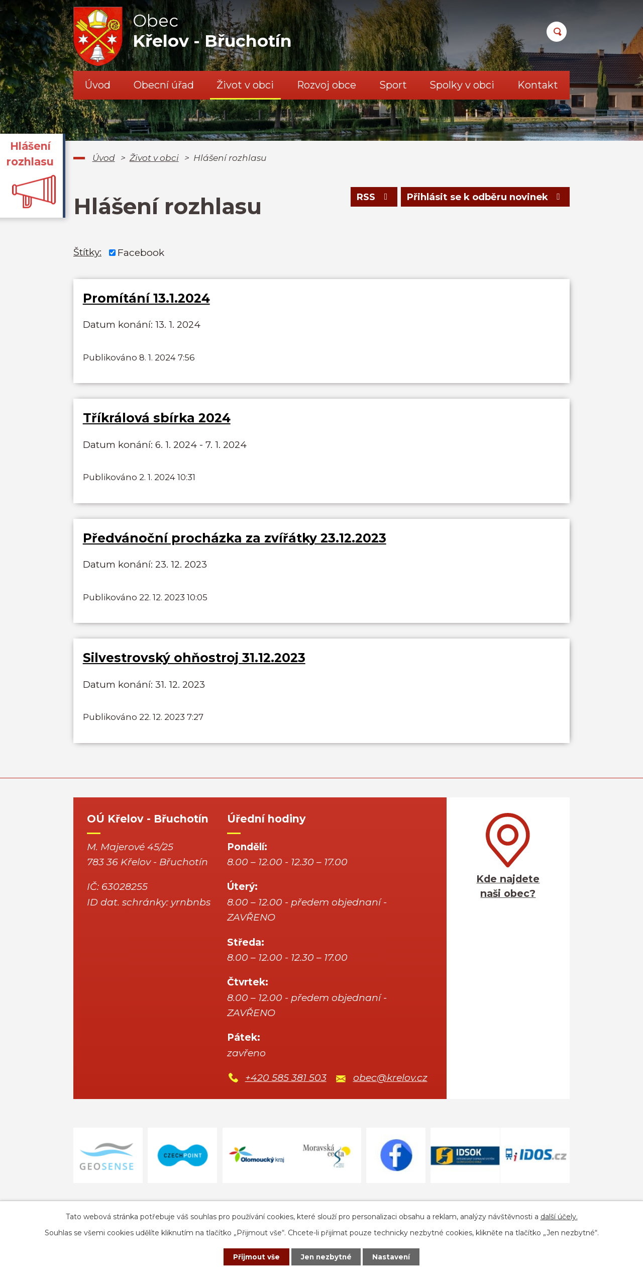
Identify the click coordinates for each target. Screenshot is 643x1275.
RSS (367, 198)
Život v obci (245, 85)
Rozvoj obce (326, 85)
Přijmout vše (253, 1256)
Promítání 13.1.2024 (146, 298)
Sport (393, 85)
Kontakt (537, 85)
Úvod (98, 85)
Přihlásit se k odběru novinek (483, 198)
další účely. (559, 1215)
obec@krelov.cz (390, 1096)
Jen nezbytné (326, 1256)
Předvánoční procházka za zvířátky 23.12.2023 (234, 547)
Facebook (141, 252)
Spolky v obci (462, 85)
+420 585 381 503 (286, 1096)
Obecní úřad (164, 85)
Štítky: (87, 252)
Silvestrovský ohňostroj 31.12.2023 (194, 671)
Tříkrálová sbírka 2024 (157, 422)
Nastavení (395, 1256)
